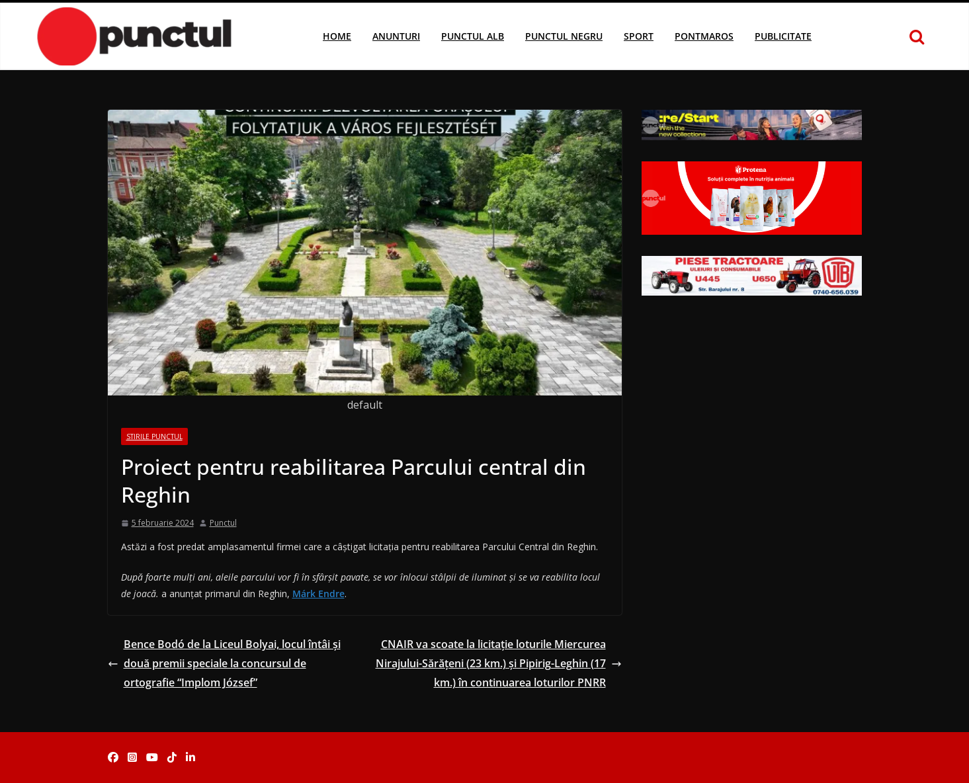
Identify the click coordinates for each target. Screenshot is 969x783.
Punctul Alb (472, 36)
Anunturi (396, 36)
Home (337, 36)
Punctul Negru (564, 36)
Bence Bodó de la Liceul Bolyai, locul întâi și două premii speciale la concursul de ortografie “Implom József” (224, 663)
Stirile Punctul (154, 436)
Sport (638, 36)
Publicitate (783, 36)
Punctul (223, 522)
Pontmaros (704, 36)
